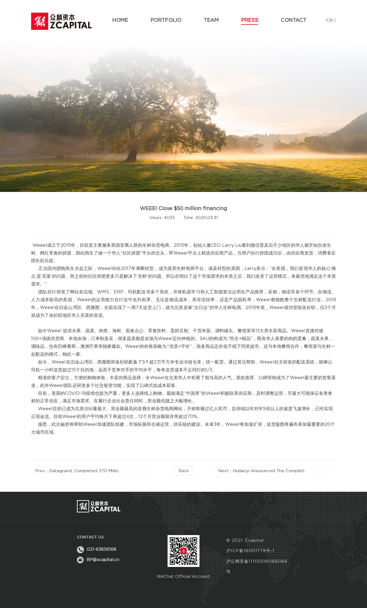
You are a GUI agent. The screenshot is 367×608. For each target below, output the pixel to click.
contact (293, 20)
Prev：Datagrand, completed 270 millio (77, 470)
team (211, 20)
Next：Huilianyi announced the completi (261, 470)
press (249, 20)
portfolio (165, 20)
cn (331, 20)
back (183, 470)
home (120, 20)
